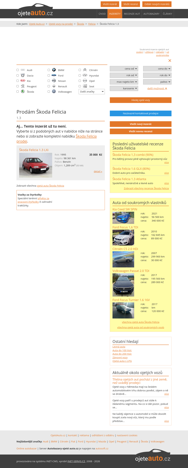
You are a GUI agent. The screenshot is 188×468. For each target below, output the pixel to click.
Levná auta (118, 346)
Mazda (102, 441)
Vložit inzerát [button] (110, 4)
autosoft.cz (102, 448)
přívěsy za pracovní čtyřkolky (33, 200)
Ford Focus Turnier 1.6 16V (131, 300)
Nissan (62, 80)
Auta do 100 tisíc (122, 350)
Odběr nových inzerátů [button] (156, 4)
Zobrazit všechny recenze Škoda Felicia (146, 188)
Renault (62, 86)
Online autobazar (26, 448)
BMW (61, 70)
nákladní (160, 52)
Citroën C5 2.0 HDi (125, 249)
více (166, 162)
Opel (92, 80)
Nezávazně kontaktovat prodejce (140, 113)
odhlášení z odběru (103, 435)
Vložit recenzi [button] (131, 4)
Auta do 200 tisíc (122, 353)
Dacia (30, 75)
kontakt (72, 435)
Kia (28, 80)
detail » (98, 171)
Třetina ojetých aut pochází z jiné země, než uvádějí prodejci (139, 381)
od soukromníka (162, 54)
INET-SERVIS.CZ (76, 461)
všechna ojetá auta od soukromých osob (140, 327)
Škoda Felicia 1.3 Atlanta (129, 179)
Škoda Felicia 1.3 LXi (33, 150)
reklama (84, 435)
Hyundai (94, 75)
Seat (91, 86)
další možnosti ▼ (157, 88)
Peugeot (32, 86)
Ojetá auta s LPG (122, 361)
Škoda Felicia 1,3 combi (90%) (132, 155)
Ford (60, 75)
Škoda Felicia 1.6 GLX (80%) (131, 169)
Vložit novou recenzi (140, 131)
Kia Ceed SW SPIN (124, 209)
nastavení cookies (127, 435)
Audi (29, 70)
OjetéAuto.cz (58, 435)
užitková (149, 52)
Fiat (73, 441)
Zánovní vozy (120, 357)
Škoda (30, 91)
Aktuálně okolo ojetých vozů (137, 372)
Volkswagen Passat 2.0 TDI (130, 271)
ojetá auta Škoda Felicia (50, 185)
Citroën (93, 70)
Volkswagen (65, 91)
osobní (139, 52)
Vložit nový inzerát (141, 124)
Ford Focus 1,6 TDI (125, 227)
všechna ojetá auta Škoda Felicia (140, 322)
